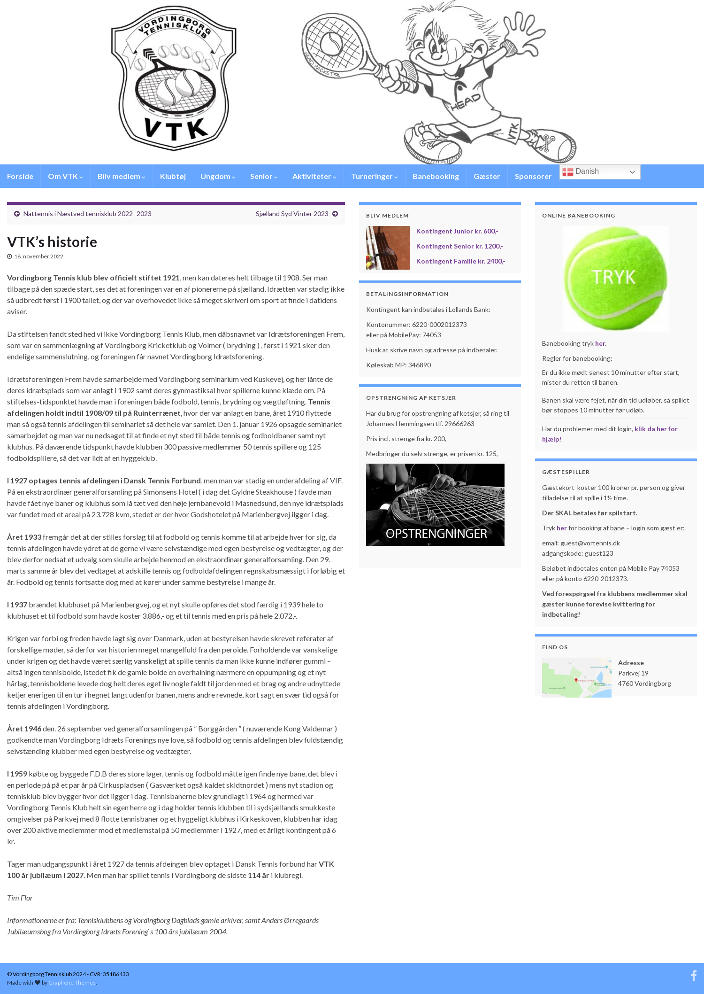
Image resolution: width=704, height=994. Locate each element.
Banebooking (436, 175)
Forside (20, 175)
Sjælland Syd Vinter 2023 (292, 213)
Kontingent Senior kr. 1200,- (459, 246)
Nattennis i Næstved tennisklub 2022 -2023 (87, 213)
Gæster (487, 175)
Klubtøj (173, 175)
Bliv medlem (121, 175)
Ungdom (218, 175)
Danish (580, 172)
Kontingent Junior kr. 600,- (457, 231)
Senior (264, 175)
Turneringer (374, 175)
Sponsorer (533, 175)
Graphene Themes (72, 982)
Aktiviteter (314, 175)
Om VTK (65, 175)
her (600, 343)
